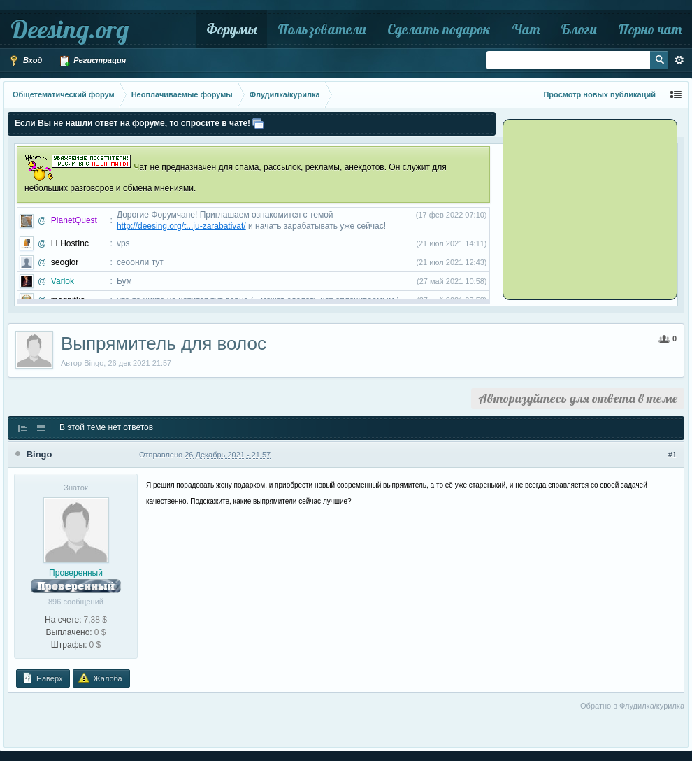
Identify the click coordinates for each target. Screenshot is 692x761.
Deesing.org (69, 29)
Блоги (579, 29)
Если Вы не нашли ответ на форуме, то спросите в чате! (132, 123)
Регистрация (92, 60)
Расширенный (679, 60)
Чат (526, 29)
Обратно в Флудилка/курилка (632, 706)
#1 (672, 454)
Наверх (42, 677)
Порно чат (650, 29)
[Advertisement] (592, 208)
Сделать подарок (439, 29)
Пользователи (321, 29)
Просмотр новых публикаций (599, 94)
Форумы (231, 29)
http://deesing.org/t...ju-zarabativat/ (181, 226)
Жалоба (100, 677)
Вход (25, 60)
